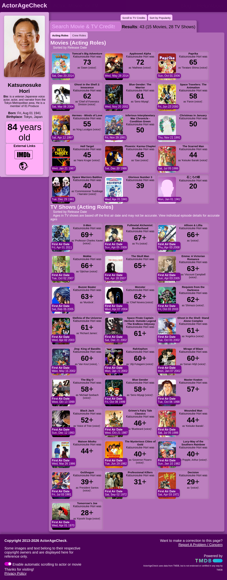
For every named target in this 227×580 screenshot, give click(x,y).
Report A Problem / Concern (200, 545)
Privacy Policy (15, 573)
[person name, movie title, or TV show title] (88, 5)
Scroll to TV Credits (133, 17)
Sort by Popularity (160, 17)
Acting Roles (60, 35)
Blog (185, 6)
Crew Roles (79, 35)
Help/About (210, 6)
